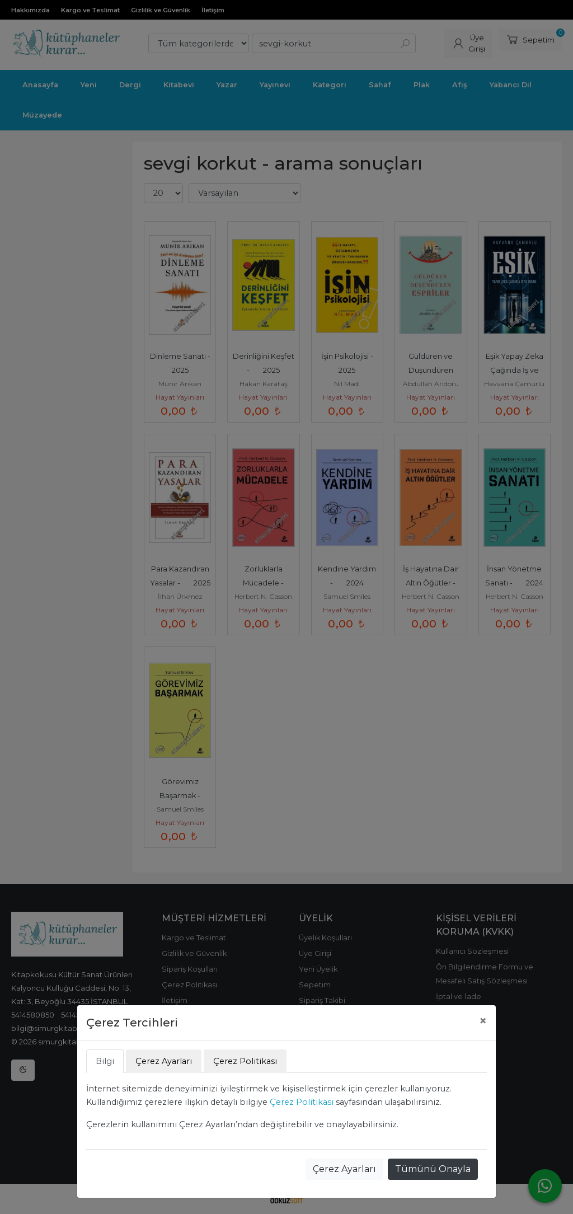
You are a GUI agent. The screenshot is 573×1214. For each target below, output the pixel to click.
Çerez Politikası (302, 1102)
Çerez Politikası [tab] (245, 1061)
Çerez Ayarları (344, 1169)
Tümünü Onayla (433, 1169)
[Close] (483, 1021)
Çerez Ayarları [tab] (163, 1061)
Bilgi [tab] (105, 1061)
